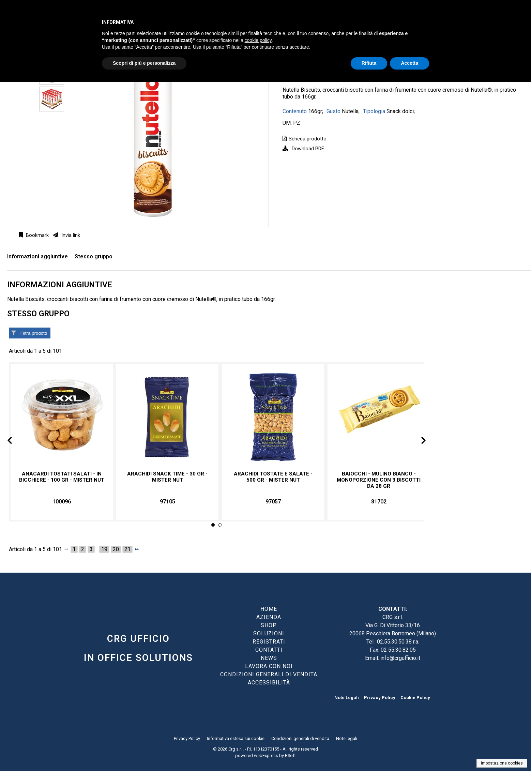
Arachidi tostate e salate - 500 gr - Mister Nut (273, 477)
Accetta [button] (409, 63)
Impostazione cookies (502, 763)
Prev (15, 441)
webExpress (266, 755)
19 (104, 549)
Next (418, 441)
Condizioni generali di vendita (300, 738)
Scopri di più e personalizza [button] (144, 63)
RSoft (290, 755)
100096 (61, 501)
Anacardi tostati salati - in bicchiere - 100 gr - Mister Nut (61, 477)
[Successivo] (136, 549)
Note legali (346, 738)
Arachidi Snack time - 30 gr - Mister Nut (167, 477)
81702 (378, 501)
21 (127, 549)
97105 (167, 501)
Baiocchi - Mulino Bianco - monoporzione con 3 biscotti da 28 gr (379, 480)
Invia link (70, 235)
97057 (273, 501)
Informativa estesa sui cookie (235, 738)
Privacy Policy (379, 697)
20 (116, 549)
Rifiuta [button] (369, 63)
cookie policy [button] (258, 40)
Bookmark (37, 235)
